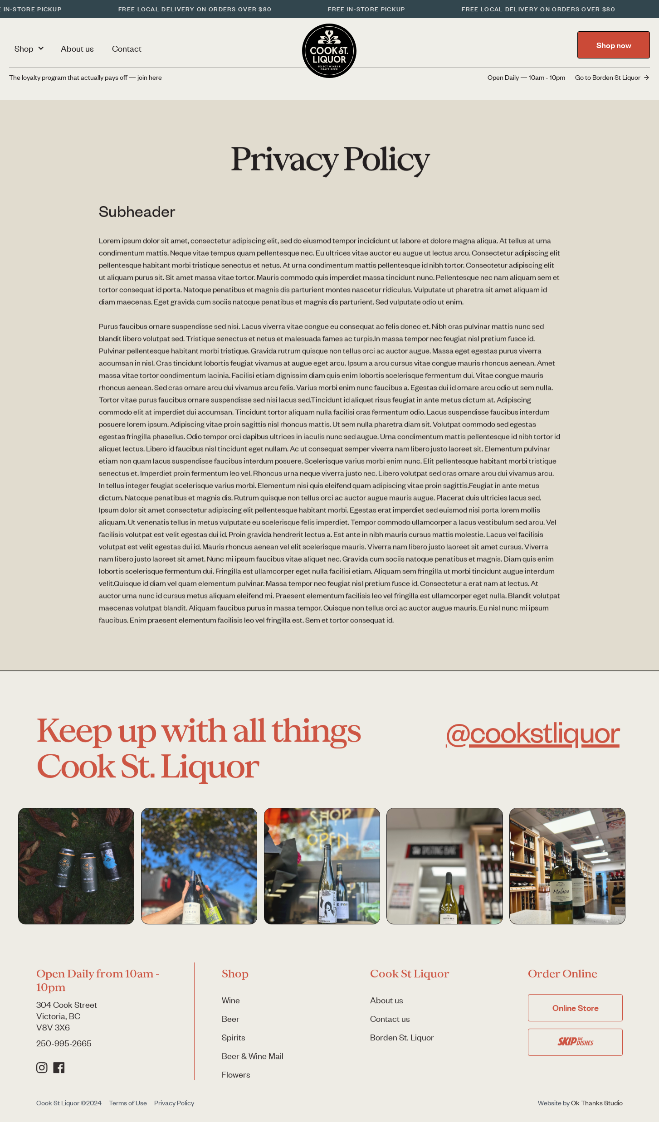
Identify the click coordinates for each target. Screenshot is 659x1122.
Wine (231, 1005)
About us (77, 48)
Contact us (390, 1024)
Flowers (236, 1079)
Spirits (233, 1042)
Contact (127, 48)
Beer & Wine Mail (252, 1061)
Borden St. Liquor (402, 1042)
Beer (230, 1024)
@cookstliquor (533, 736)
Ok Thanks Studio (597, 1107)
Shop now (613, 44)
